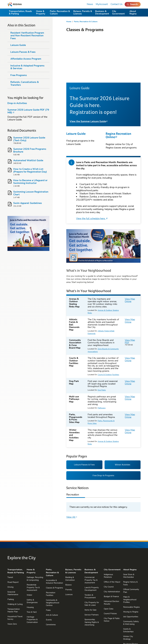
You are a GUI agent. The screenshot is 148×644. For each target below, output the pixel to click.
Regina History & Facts (130, 538)
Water (29, 550)
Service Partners (92, 570)
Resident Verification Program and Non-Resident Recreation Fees (27, 35)
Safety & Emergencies (32, 556)
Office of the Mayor (112, 537)
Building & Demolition (70, 534)
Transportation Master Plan (13, 565)
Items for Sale (90, 565)
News (90, 4)
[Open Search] (133, 4)
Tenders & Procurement (90, 551)
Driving (10, 542)
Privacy (54, 633)
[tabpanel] (103, 462)
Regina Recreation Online (118, 90)
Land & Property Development (92, 544)
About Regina (133, 12)
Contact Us (116, 4)
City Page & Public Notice (112, 575)
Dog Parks (102, 345)
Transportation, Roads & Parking (20, 12)
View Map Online (130, 255)
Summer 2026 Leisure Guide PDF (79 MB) (28, 111)
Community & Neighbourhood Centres (52, 558)
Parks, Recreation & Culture (60, 12)
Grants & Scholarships (128, 585)
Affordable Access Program (25, 58)
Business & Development (102, 12)
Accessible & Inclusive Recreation (54, 537)
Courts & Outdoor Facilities (108, 330)
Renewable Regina (131, 562)
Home (68, 21)
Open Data (108, 564)
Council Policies (110, 569)
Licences (69, 550)
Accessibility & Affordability (129, 605)
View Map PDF (130, 297)
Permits (68, 545)
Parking (10, 555)
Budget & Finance (111, 552)
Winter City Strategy (128, 593)
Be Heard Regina (130, 599)
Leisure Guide (76, 89)
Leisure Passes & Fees (23, 52)
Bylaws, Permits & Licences (82, 12)
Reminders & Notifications (128, 613)
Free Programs (18, 75)
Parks (48, 565)
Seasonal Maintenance (12, 548)
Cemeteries (51, 580)
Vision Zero (12, 579)
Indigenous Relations (108, 531)
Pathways (102, 363)
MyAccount (102, 4)
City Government (118, 12)
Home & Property (40, 12)
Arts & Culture (52, 570)
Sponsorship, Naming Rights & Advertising (92, 578)
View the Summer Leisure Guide (88, 77)
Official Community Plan (131, 546)
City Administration (112, 547)
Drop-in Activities (17, 103)
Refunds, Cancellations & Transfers (24, 83)
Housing (30, 563)
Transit (10, 533)
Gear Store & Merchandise (128, 531)
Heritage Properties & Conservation (32, 575)
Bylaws (68, 540)
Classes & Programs (54, 543)
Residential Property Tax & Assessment (33, 543)
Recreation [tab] (72, 450)
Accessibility (82, 633)
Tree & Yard (32, 567)
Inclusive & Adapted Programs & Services (27, 67)
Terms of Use (67, 633)
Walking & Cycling (15, 559)
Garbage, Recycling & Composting (35, 534)
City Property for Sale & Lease (92, 559)
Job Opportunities (130, 572)
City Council (109, 542)
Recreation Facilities (50, 549)
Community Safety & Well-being (131, 578)
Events (49, 575)
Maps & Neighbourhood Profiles (129, 555)
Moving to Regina (130, 567)
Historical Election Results (111, 558)
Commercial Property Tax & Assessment (91, 535)
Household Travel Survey (14, 573)
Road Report (13, 538)
